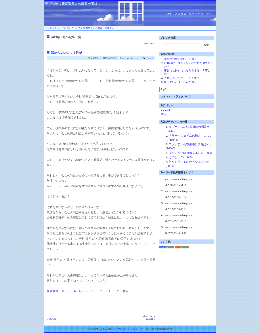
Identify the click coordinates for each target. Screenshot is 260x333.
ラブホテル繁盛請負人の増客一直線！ (73, 4)
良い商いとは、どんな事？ (180, 82)
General (165, 110)
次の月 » (150, 319)
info (163, 113)
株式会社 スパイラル (61, 291)
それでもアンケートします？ (182, 78)
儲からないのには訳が (66, 52)
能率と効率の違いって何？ (180, 59)
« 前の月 (51, 319)
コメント (150, 58)
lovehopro (134, 58)
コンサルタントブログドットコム (131, 329)
